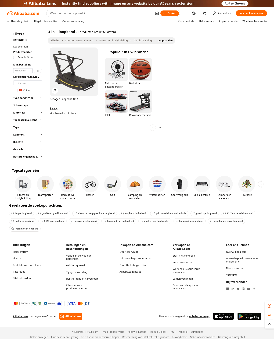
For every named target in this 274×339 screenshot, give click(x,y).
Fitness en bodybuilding (113, 40)
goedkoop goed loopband (53, 213)
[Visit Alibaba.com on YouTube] (248, 288)
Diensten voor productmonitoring (77, 287)
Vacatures (231, 274)
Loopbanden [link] (165, 40)
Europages (197, 331)
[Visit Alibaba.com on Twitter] (238, 288)
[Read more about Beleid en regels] (38, 337)
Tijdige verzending (76, 272)
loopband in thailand (133, 213)
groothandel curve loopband (226, 221)
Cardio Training (143, 40)
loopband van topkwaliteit (119, 221)
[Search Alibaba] (101, 13)
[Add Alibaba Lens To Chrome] (70, 316)
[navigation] (26, 95)
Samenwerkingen (183, 278)
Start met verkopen (184, 255)
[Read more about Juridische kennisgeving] (63, 337)
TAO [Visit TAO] (172, 331)
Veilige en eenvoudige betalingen (79, 257)
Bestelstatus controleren (27, 265)
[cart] (205, 13)
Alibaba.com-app (199, 316)
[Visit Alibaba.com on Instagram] (243, 288)
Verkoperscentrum (183, 262)
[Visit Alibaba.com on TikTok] (253, 288)
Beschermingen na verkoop (82, 278)
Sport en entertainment (79, 40)
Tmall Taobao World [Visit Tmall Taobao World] (113, 331)
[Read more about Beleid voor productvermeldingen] (99, 337)
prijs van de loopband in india (169, 213)
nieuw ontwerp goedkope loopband (95, 213)
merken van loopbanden (155, 221)
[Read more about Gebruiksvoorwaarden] (201, 337)
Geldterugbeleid (75, 265)
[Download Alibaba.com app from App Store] (223, 316)
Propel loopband (21, 213)
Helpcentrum (20, 251)
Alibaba (54, 40)
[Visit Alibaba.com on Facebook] (227, 288)
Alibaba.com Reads (130, 271)
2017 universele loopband (238, 213)
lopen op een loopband (24, 228)
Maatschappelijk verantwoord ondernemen (243, 260)
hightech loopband (22, 221)
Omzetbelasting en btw (133, 265)
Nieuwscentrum (235, 268)
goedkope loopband (205, 213)
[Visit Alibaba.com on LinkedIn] (233, 288)
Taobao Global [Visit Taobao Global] (158, 331)
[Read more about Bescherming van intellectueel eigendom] (145, 337)
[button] (157, 13)
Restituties (19, 271)
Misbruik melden (22, 278)
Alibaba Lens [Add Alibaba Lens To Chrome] (20, 316)
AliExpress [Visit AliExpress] (78, 331)
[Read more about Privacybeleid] (178, 337)
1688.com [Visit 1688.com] (92, 331)
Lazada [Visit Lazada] (142, 331)
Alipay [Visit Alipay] (131, 331)
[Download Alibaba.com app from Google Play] (249, 316)
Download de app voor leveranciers (186, 287)
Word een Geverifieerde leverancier (186, 270)
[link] (269, 305)
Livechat (17, 258)
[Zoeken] (169, 13)
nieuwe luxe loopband (84, 221)
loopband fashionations (189, 221)
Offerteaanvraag (129, 251)
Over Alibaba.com (236, 251)
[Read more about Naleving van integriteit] (231, 337)
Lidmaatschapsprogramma (135, 258)
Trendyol (183, 331)
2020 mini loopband (52, 221)
